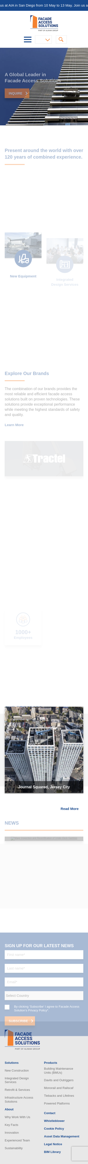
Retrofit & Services (17, 1090)
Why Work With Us (17, 1117)
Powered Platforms (57, 1103)
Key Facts (11, 1125)
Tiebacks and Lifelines (59, 1095)
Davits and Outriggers (59, 1080)
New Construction (17, 1070)
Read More (70, 809)
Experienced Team (17, 1140)
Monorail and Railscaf (58, 1088)
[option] (44, 86)
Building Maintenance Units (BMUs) (58, 1070)
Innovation (12, 1132)
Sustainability (14, 1148)
